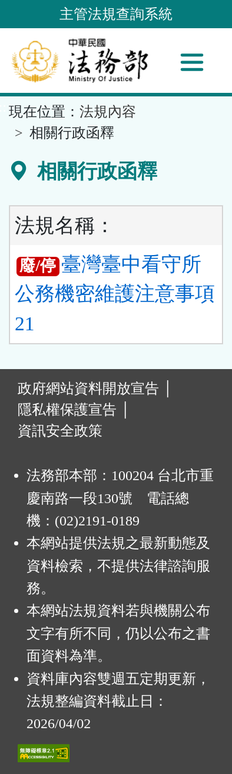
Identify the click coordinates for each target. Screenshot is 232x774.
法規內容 (107, 111)
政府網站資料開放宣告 (88, 388)
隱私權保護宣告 (67, 409)
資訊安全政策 (60, 430)
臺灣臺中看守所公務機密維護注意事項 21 (115, 293)
